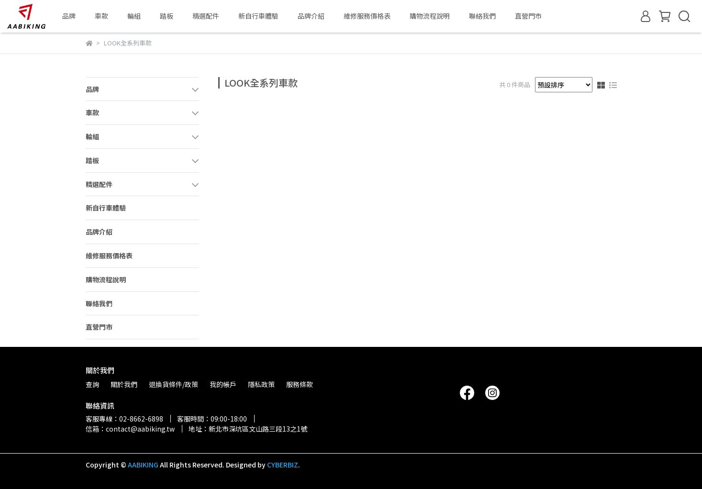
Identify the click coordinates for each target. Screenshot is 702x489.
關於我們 (124, 384)
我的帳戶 (223, 384)
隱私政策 (261, 384)
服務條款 (299, 384)
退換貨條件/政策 (173, 384)
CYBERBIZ (282, 464)
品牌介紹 (311, 16)
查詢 (92, 384)
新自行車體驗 (258, 16)
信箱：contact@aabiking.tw (130, 428)
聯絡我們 (482, 16)
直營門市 (528, 16)
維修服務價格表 (367, 16)
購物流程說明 (430, 16)
